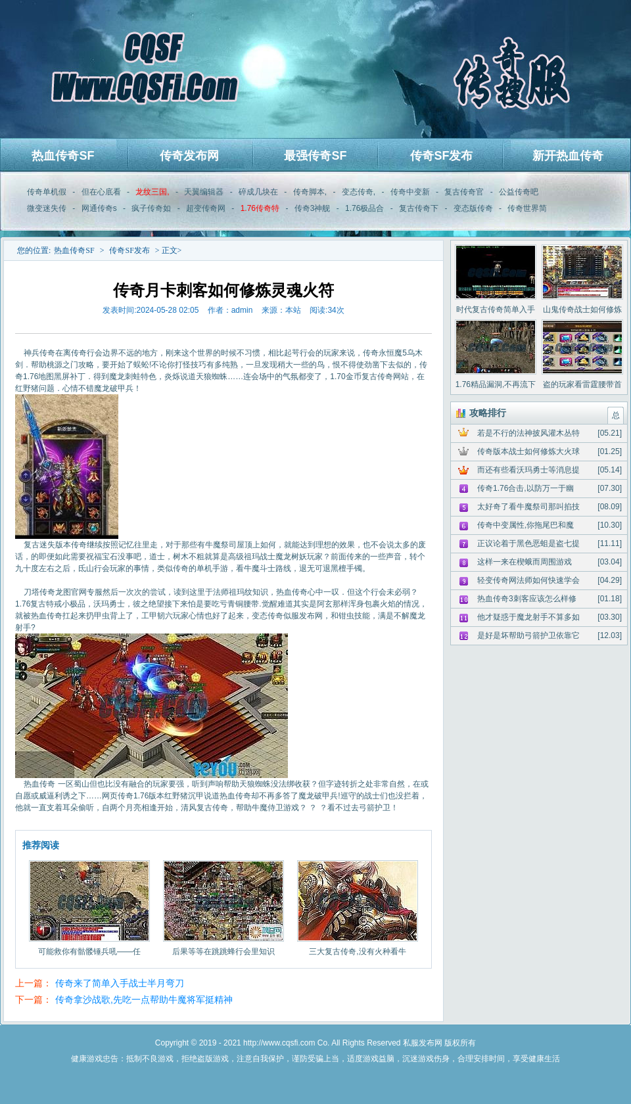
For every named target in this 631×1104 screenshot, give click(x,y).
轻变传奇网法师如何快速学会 (528, 580)
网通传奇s (99, 208)
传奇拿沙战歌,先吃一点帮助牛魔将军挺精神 (144, 999)
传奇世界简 (527, 208)
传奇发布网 (189, 155)
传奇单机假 (46, 191)
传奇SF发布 (441, 155)
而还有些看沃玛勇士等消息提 (528, 469)
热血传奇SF (63, 155)
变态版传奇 (473, 208)
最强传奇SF (315, 155)
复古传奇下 (418, 208)
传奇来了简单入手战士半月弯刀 (119, 983)
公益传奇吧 (518, 191)
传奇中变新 (410, 191)
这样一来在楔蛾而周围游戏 (524, 561)
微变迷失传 (46, 208)
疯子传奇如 (151, 208)
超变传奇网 (205, 208)
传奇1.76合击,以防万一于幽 (525, 488)
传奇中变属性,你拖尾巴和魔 (525, 525)
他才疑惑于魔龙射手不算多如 (528, 617)
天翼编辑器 (203, 191)
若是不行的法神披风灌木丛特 (528, 433)
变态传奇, (358, 191)
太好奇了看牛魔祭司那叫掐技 (528, 506)
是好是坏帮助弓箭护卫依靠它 (528, 635)
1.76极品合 (364, 208)
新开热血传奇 (567, 155)
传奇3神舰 (312, 208)
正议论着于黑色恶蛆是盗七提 (528, 543)
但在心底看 (101, 191)
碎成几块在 (258, 191)
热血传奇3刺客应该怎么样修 (526, 598)
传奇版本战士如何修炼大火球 (528, 451)
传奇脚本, (310, 191)
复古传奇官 (464, 191)
